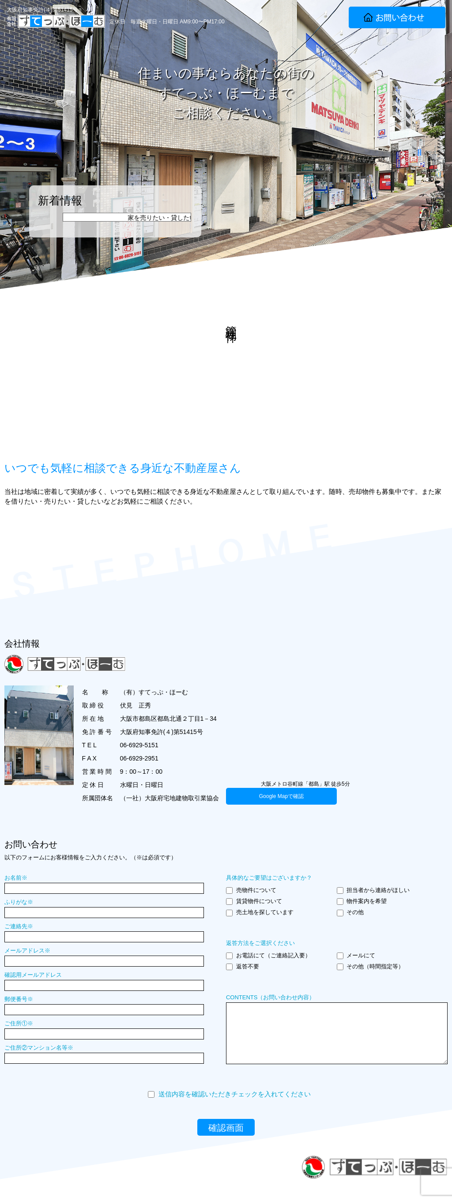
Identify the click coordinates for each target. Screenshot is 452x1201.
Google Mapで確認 (281, 796)
